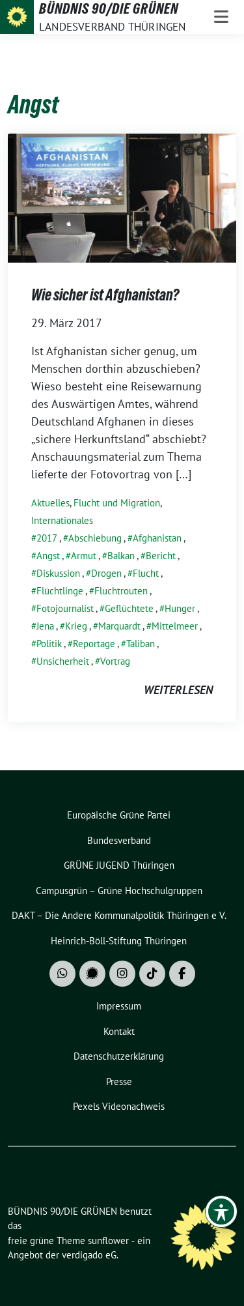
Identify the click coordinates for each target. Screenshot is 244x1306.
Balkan (121, 555)
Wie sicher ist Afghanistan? (105, 295)
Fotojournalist (65, 608)
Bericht (161, 555)
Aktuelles (50, 503)
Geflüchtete (129, 608)
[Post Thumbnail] (122, 196)
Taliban (140, 643)
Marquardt (119, 626)
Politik (49, 643)
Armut (83, 555)
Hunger (180, 608)
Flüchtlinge (59, 591)
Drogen (106, 573)
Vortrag (115, 661)
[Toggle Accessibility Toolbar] (221, 1211)
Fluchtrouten (121, 591)
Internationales (62, 520)
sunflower (108, 1240)
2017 (46, 538)
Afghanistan (157, 538)
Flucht (146, 573)
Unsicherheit (62, 661)
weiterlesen (178, 689)
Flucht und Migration (117, 503)
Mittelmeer (175, 626)
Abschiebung (95, 538)
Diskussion (58, 573)
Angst (48, 555)
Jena (45, 626)
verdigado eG (89, 1255)
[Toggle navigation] (221, 17)
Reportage (94, 643)
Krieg (76, 626)
